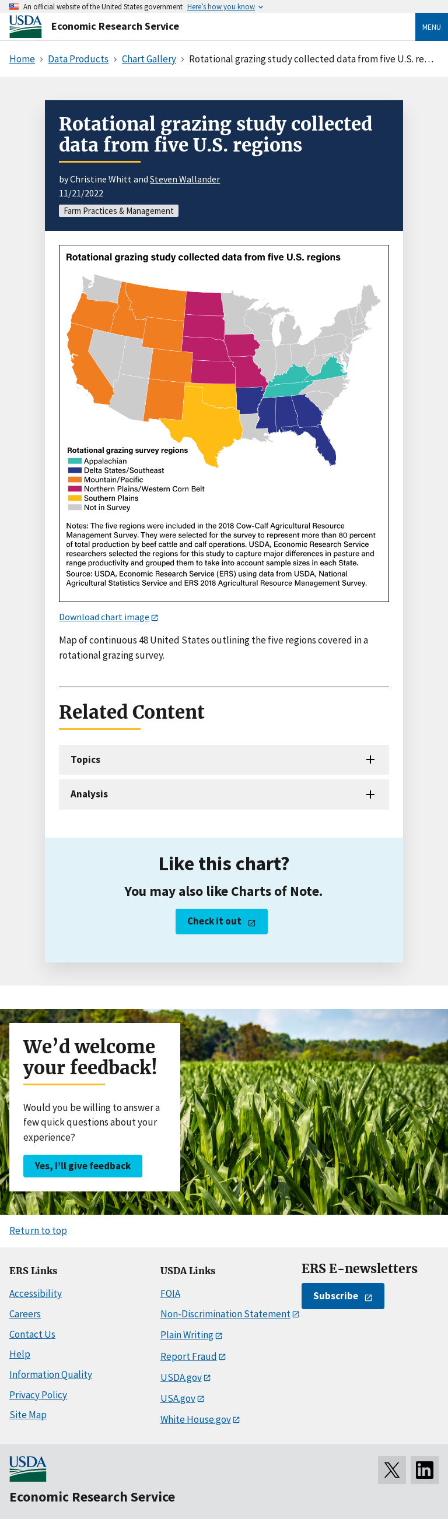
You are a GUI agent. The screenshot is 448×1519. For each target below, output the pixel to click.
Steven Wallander (185, 179)
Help (19, 1354)
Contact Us (32, 1334)
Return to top (38, 1230)
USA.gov (177, 1398)
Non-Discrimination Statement (225, 1313)
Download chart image (104, 617)
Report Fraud (188, 1356)
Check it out (214, 921)
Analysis (89, 793)
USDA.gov (181, 1377)
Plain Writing (187, 1334)
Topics (85, 759)
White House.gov (195, 1419)
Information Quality (50, 1374)
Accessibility (35, 1293)
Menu (431, 27)
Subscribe (335, 1295)
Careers (25, 1313)
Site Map (28, 1414)
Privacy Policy (38, 1394)
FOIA (170, 1293)
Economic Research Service (115, 26)
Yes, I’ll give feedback (83, 1165)
